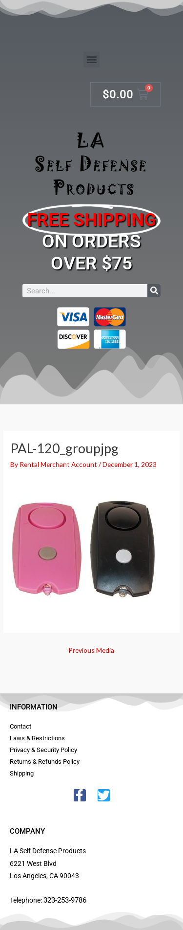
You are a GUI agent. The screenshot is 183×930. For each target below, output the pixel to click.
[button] (91, 59)
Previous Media (91, 650)
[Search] (154, 290)
